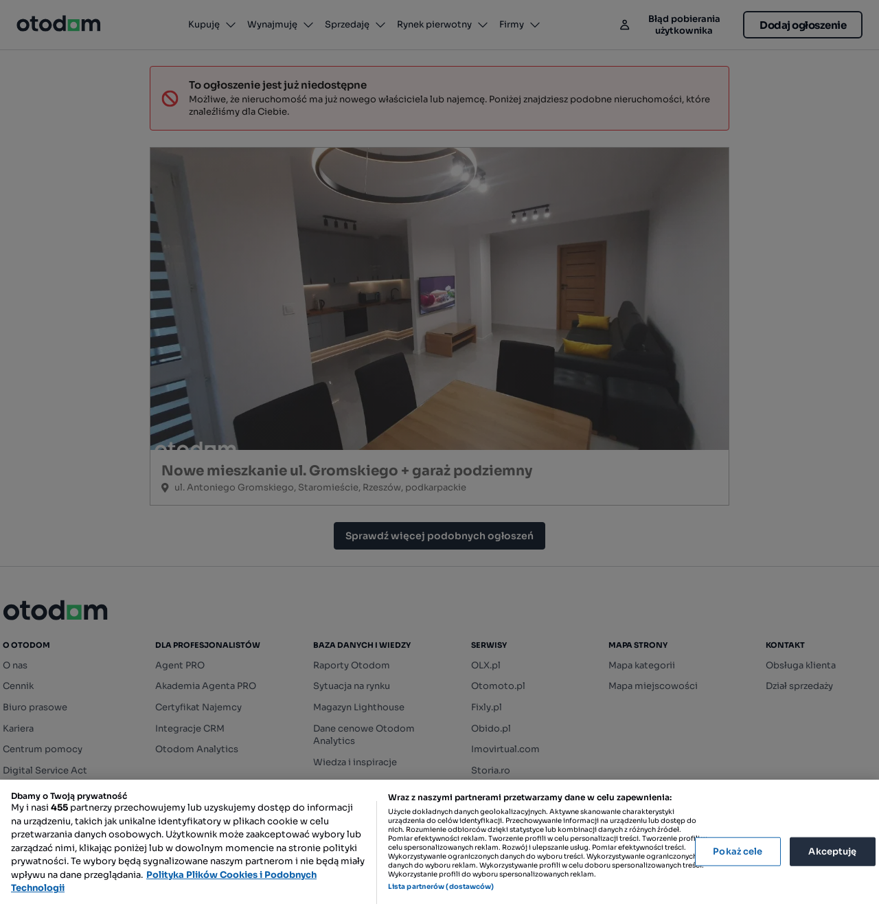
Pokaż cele (737, 851)
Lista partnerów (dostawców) (441, 886)
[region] (439, 847)
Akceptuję (832, 851)
